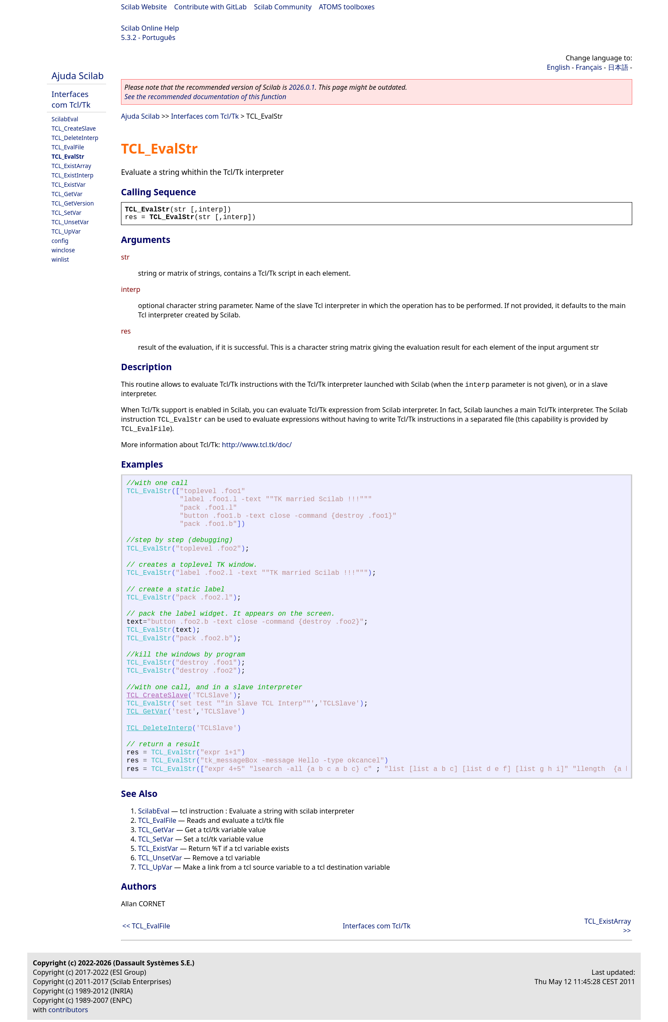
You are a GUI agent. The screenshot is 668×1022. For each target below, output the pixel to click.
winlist (60, 259)
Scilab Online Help (150, 28)
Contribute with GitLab (210, 6)
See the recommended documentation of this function (205, 96)
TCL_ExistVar (69, 184)
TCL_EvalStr (68, 156)
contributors (68, 1009)
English (558, 67)
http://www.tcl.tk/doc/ (257, 444)
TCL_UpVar (66, 231)
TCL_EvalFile (68, 147)
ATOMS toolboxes (347, 6)
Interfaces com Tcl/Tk (71, 99)
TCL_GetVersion (73, 203)
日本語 (618, 67)
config (60, 241)
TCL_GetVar (67, 194)
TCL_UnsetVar (70, 222)
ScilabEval (65, 119)
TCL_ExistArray (71, 166)
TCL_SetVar (66, 212)
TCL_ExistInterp (72, 175)
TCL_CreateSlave (74, 128)
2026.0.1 (302, 87)
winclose (63, 250)
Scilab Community (282, 6)
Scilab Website (144, 6)
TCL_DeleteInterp (75, 138)
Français (589, 67)
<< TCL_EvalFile (146, 926)
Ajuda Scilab (78, 75)
